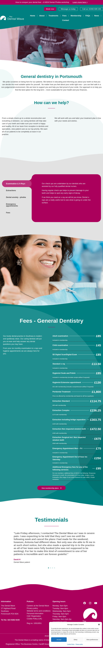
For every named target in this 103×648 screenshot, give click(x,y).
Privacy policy (79, 644)
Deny (75, 639)
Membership (76, 16)
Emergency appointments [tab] (12, 205)
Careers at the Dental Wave (38, 606)
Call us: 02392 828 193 (91, 9)
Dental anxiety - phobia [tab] (16, 197)
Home (32, 16)
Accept (59, 639)
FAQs (87, 16)
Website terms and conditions (38, 611)
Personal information (35, 614)
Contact (65, 20)
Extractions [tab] (11, 190)
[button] (99, 625)
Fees (64, 16)
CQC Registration (34, 616)
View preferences (92, 639)
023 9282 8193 (14, 620)
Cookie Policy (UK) (34, 619)
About (41, 16)
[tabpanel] (66, 193)
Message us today (68, 9)
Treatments (53, 16)
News (96, 16)
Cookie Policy (71, 644)
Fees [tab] (8, 213)
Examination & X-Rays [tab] (15, 184)
